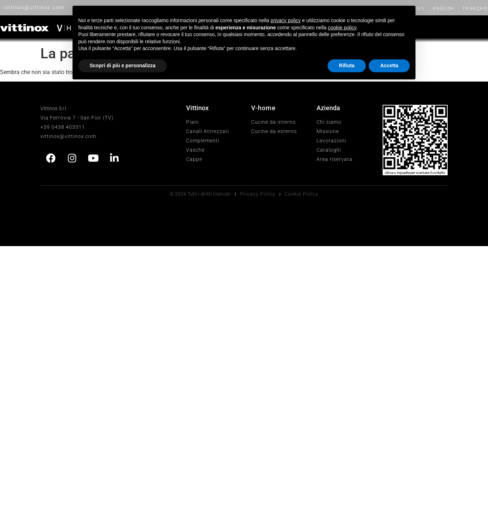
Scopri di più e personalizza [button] (122, 65)
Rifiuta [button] (347, 65)
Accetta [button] (389, 65)
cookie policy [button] (342, 27)
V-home (263, 108)
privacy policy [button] (286, 20)
